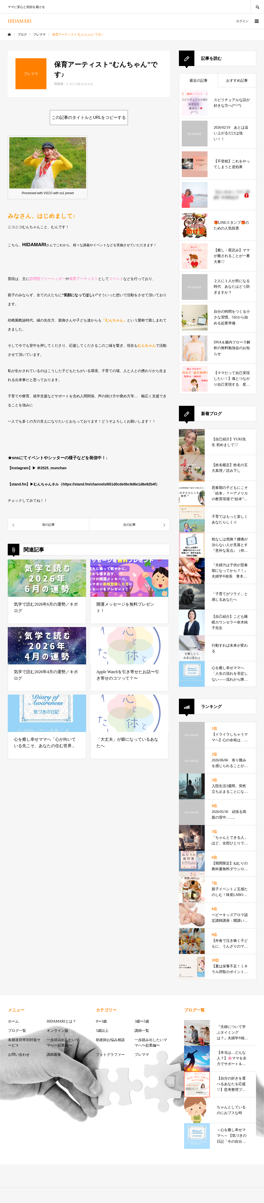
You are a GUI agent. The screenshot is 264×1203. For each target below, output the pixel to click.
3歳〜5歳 (142, 1021)
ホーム (13, 1021)
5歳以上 (102, 1031)
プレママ (142, 1055)
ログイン (242, 21)
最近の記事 (198, 81)
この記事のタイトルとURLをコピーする (89, 117)
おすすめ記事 (237, 81)
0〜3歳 (101, 1021)
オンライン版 (57, 1031)
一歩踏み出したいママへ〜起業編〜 (63, 1042)
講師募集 (54, 1055)
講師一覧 (142, 1031)
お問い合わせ (19, 1055)
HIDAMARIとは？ (61, 1021)
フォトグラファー (110, 1055)
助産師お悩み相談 (110, 1040)
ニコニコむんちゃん (80, 84)
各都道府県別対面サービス (24, 1042)
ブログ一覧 (17, 1031)
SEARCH (257, 6)
